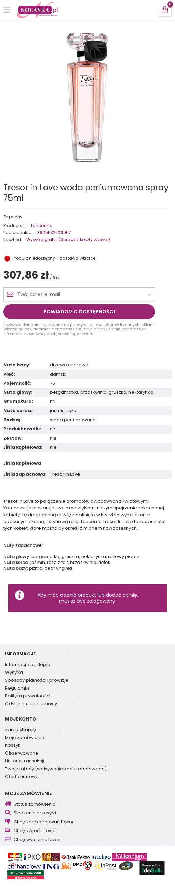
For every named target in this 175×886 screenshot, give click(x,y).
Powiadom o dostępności (79, 311)
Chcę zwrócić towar (35, 831)
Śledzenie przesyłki (35, 813)
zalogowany (101, 601)
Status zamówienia (35, 804)
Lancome (41, 225)
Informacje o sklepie (27, 665)
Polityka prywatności (27, 696)
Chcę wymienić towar (37, 840)
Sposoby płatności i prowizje (36, 680)
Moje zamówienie (28, 793)
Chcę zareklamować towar (44, 822)
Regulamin (17, 688)
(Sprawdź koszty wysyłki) (84, 239)
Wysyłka (14, 673)
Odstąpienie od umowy (31, 704)
